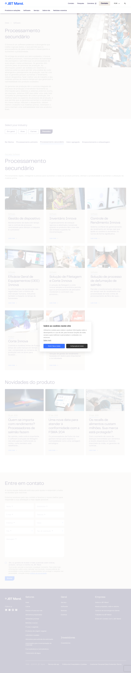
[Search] (125, 3)
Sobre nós (46, 10)
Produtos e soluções (12, 10)
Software (26, 10)
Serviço (36, 10)
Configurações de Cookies (77, 346)
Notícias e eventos (60, 10)
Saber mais (47, 340)
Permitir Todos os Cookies (54, 346)
